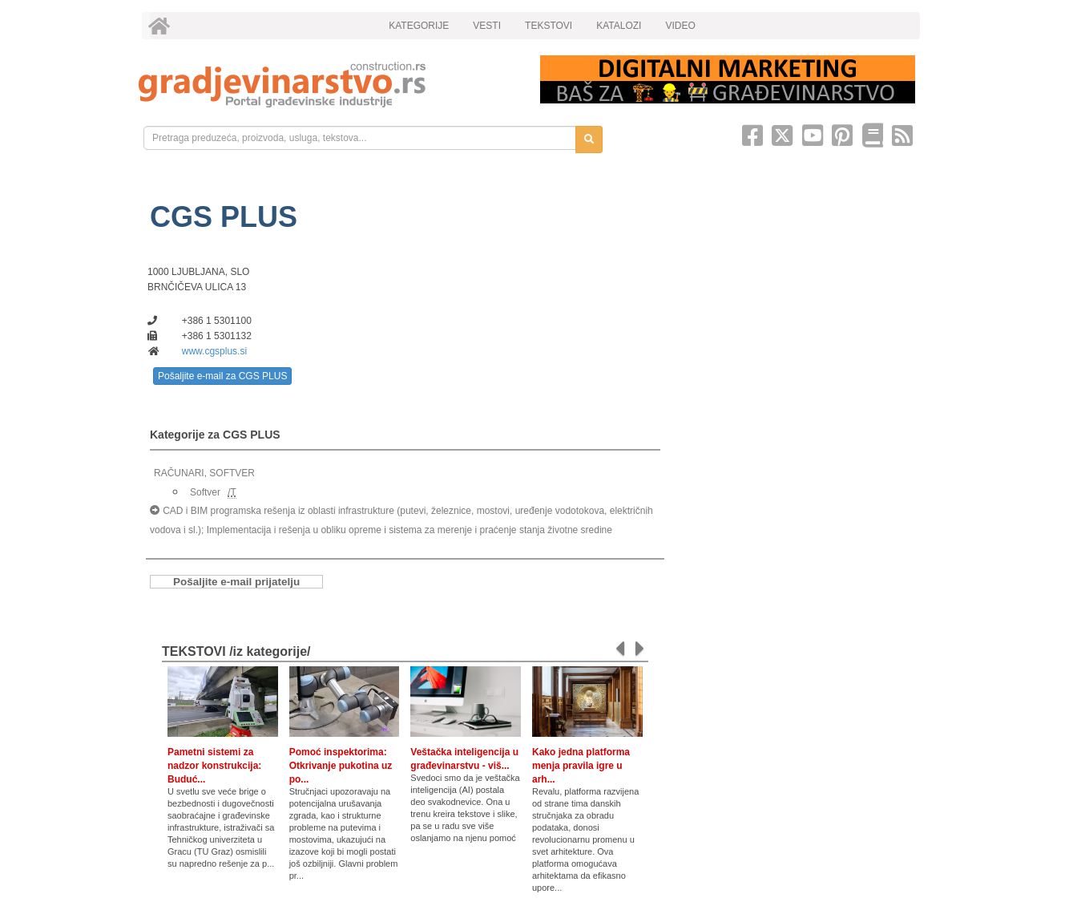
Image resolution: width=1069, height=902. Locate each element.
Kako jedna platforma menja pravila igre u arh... (581, 765)
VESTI (487, 25)
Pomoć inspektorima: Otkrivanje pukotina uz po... (341, 765)
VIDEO (680, 25)
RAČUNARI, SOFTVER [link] (204, 473)
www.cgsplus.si (214, 351)
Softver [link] (205, 492)
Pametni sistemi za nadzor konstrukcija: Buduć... (214, 765)
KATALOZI (618, 25)
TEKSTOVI (548, 25)
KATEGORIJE (419, 25)
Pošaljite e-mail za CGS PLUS (222, 376)
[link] (328, 84)
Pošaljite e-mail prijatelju (236, 582)
